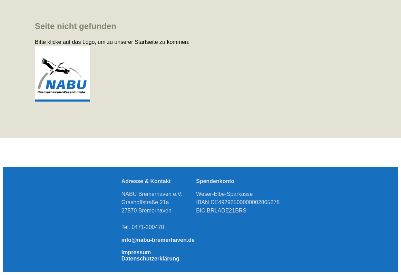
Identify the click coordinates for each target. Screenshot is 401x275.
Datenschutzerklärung (150, 259)
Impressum (136, 252)
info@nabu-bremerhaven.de (158, 240)
